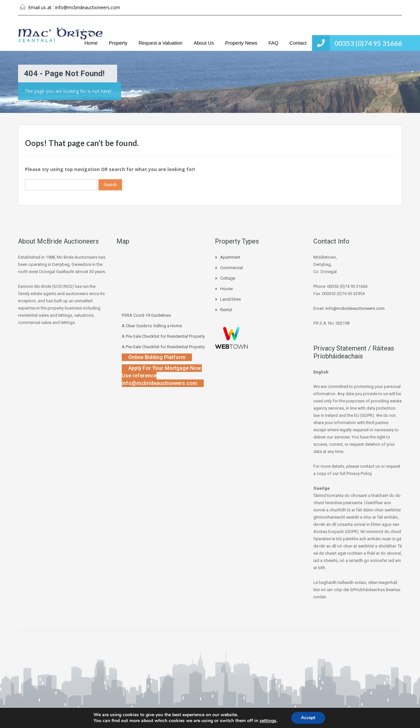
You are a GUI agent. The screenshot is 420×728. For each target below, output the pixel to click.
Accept (308, 718)
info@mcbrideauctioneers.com (87, 7)
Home (91, 43)
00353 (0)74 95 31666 (368, 43)
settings (268, 721)
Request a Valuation (160, 43)
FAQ (273, 43)
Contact (297, 43)
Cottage (227, 278)
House (226, 288)
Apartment (230, 257)
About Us (204, 43)
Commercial (231, 267)
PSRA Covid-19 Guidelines (146, 315)
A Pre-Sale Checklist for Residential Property (163, 336)
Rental (226, 309)
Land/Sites (230, 299)
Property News (241, 43)
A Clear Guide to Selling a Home (152, 325)
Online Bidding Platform (156, 357)
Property (118, 43)
